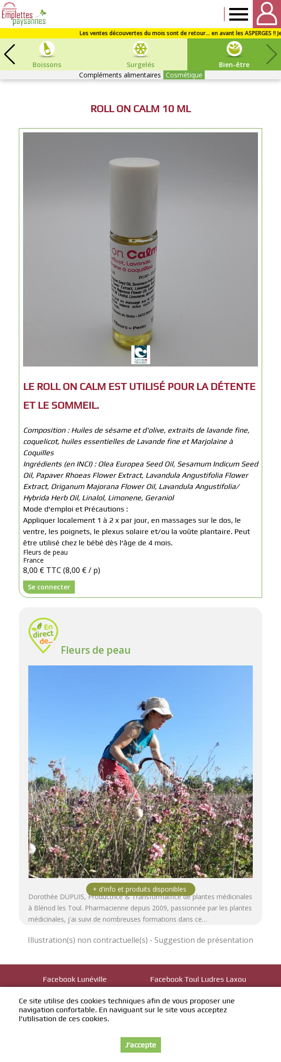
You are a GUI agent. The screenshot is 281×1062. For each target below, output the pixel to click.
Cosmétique (184, 74)
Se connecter (49, 586)
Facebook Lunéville (75, 979)
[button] (9, 54)
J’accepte (140, 1044)
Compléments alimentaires (120, 74)
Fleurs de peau (96, 650)
